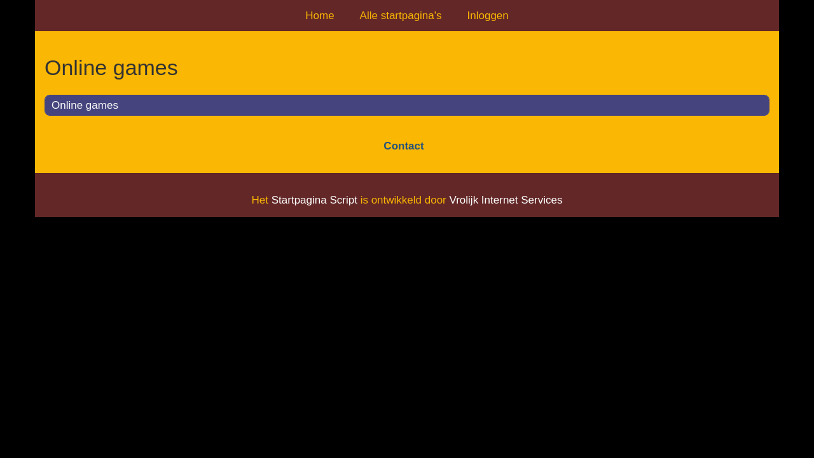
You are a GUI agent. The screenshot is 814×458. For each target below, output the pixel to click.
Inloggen (488, 16)
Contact (403, 146)
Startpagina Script (314, 200)
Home (319, 16)
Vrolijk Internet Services (505, 200)
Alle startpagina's (401, 16)
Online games (85, 105)
